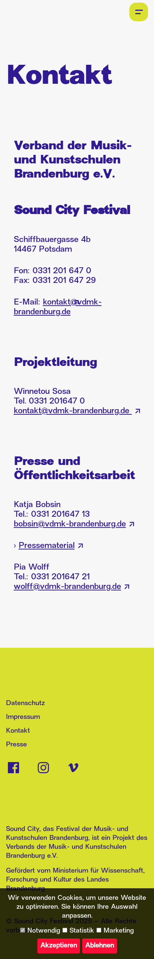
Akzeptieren (58, 946)
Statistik (78, 931)
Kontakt (18, 731)
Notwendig (40, 931)
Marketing (115, 931)
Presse (16, 745)
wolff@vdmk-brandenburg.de (67, 587)
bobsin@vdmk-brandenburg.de (70, 524)
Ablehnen (99, 946)
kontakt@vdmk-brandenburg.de (73, 411)
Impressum (23, 717)
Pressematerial (47, 546)
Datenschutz (25, 703)
